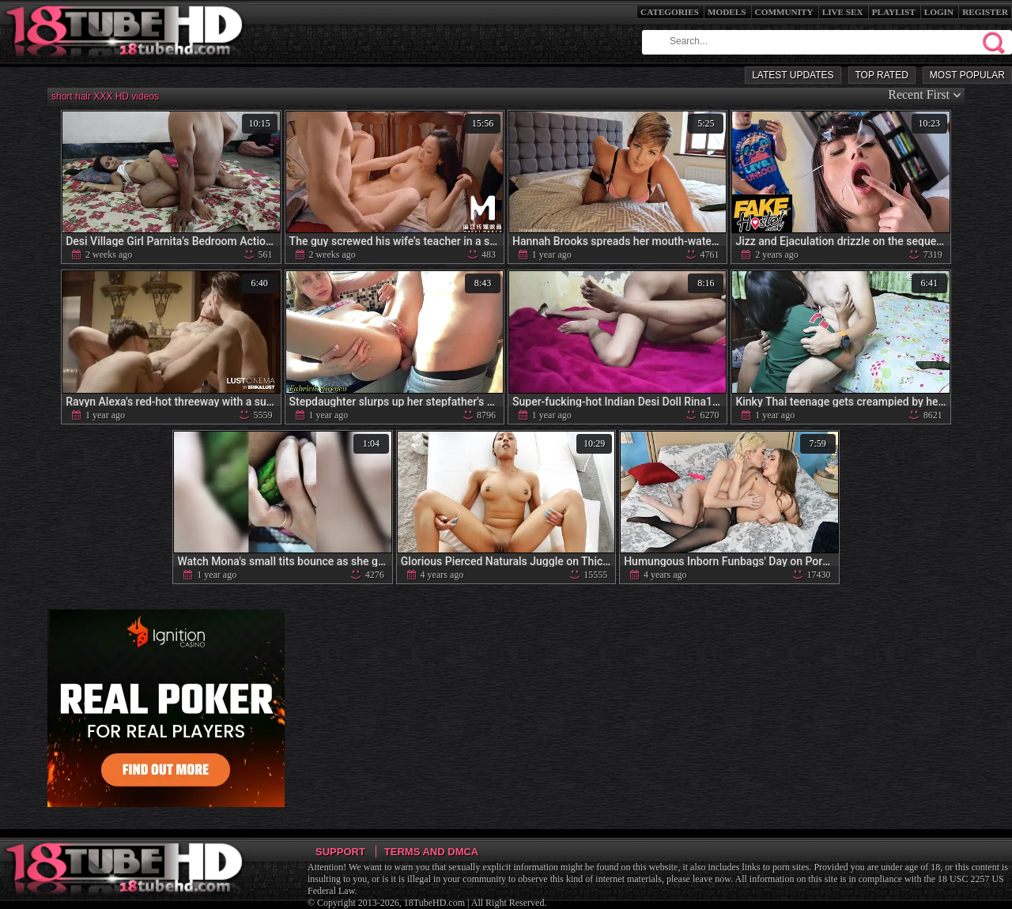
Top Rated (881, 75)
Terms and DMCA (431, 852)
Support (340, 852)
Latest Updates (792, 75)
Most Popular (967, 75)
